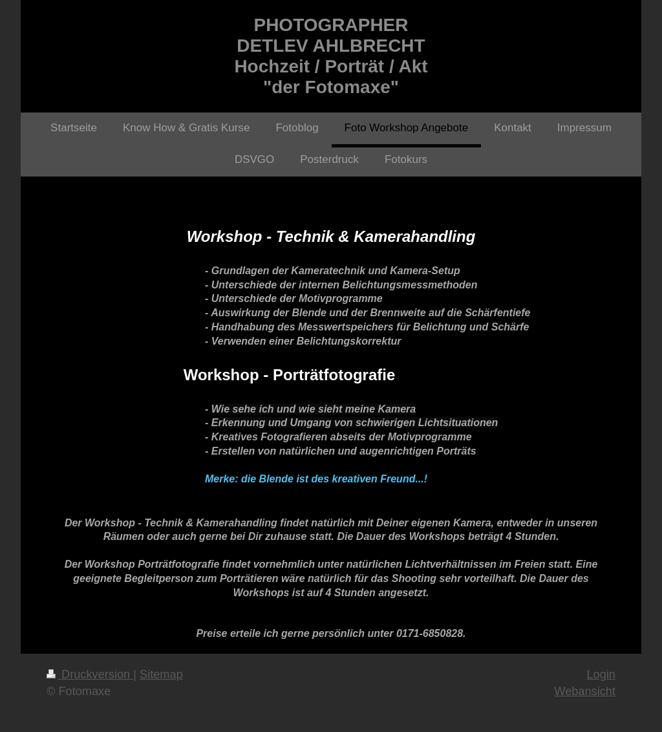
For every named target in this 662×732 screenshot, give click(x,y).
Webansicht (584, 691)
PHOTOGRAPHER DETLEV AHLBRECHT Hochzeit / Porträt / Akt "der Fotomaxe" (330, 56)
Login (600, 674)
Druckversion (90, 674)
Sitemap (161, 674)
